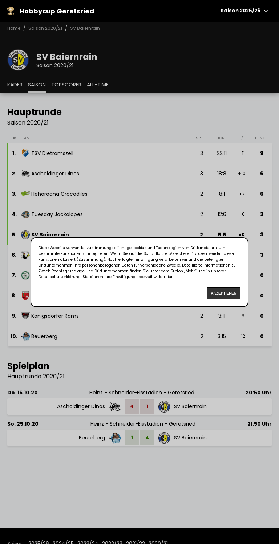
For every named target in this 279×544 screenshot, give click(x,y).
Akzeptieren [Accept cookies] (223, 293)
